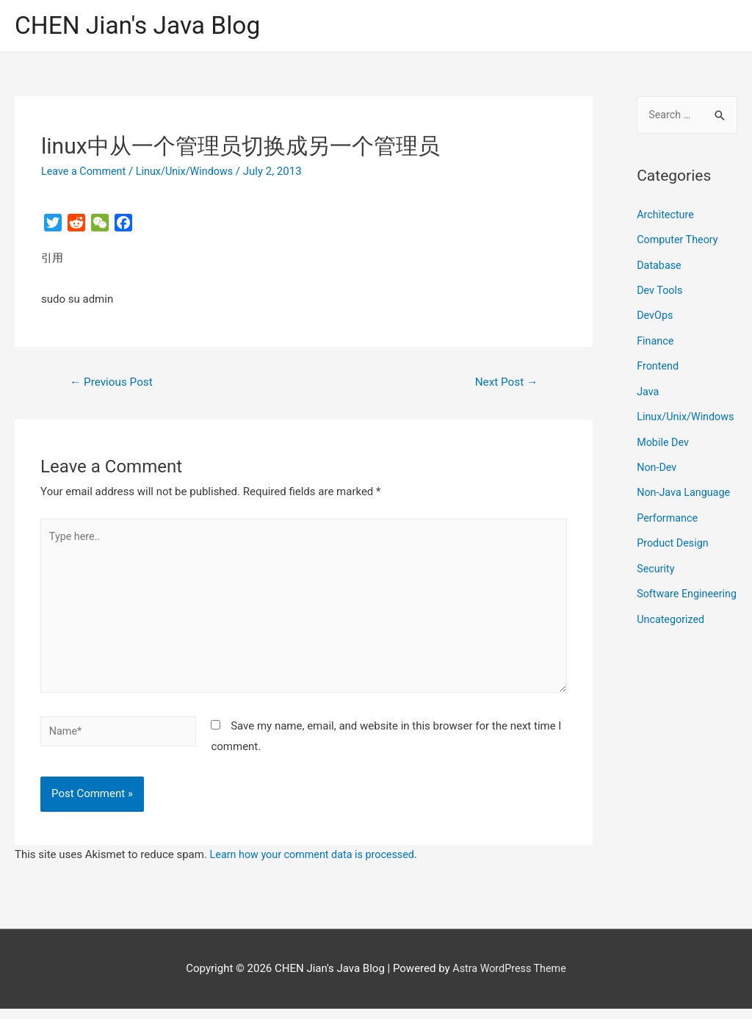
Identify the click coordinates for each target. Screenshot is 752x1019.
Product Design (674, 560)
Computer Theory (679, 241)
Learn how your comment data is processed (317, 864)
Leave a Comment (85, 172)
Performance (669, 536)
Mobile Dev (664, 461)
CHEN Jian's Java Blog (143, 26)
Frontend (658, 365)
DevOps (655, 316)
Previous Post (113, 383)
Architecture (666, 216)
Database (660, 266)
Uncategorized (672, 657)
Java (648, 390)
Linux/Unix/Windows (190, 172)
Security (656, 585)
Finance (656, 340)
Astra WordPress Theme (509, 978)
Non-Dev (658, 486)
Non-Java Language (685, 511)
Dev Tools (660, 291)
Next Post (504, 383)
